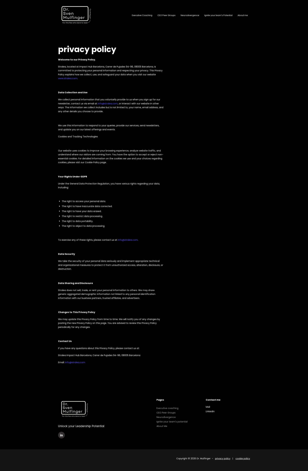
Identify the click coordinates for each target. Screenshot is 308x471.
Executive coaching (167, 408)
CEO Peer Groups (166, 15)
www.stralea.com (67, 78)
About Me (161, 426)
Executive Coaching (142, 15)
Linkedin (210, 411)
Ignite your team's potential (172, 421)
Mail (208, 406)
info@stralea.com (108, 103)
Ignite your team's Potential (218, 15)
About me (243, 15)
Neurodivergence (190, 15)
